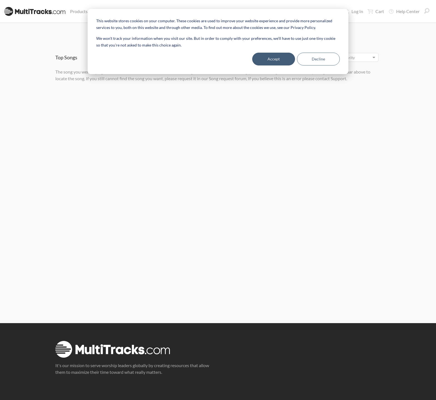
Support (338, 78)
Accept (273, 59)
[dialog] (218, 41)
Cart (376, 11)
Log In (354, 11)
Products (80, 11)
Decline (318, 59)
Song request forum (227, 78)
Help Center (404, 11)
